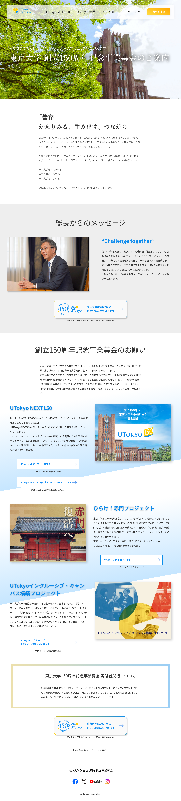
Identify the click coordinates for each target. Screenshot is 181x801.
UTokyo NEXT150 (58, 12)
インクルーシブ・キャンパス (123, 12)
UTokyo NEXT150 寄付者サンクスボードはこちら (46, 482)
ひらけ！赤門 (85, 12)
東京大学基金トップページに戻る (89, 750)
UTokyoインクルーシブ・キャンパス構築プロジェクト (35, 642)
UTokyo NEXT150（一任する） (36, 464)
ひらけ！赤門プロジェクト (117, 560)
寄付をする (159, 11)
